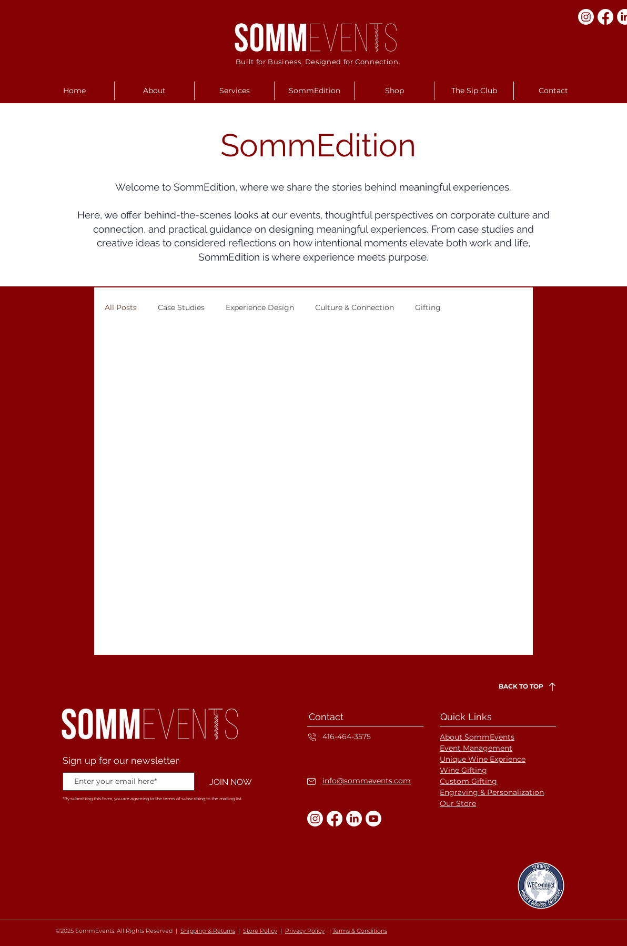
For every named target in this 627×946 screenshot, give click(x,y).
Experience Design (260, 307)
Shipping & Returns (207, 930)
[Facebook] (605, 17)
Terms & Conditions (359, 930)
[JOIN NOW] (230, 782)
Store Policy (260, 930)
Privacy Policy (305, 930)
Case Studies (181, 307)
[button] (154, 91)
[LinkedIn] (354, 818)
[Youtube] (373, 818)
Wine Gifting (463, 770)
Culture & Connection (354, 307)
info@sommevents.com (366, 780)
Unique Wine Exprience (482, 759)
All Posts (121, 307)
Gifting (428, 307)
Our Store (458, 803)
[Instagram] (586, 17)
